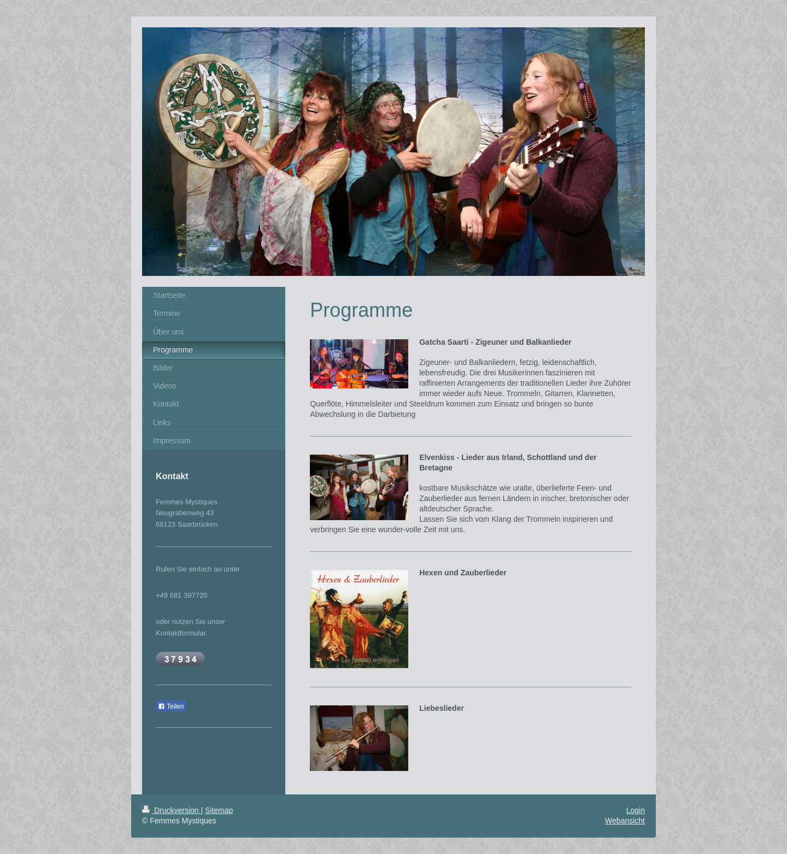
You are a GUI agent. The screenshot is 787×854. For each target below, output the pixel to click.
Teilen (171, 706)
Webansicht (625, 820)
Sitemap (219, 810)
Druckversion (171, 810)
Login (635, 810)
